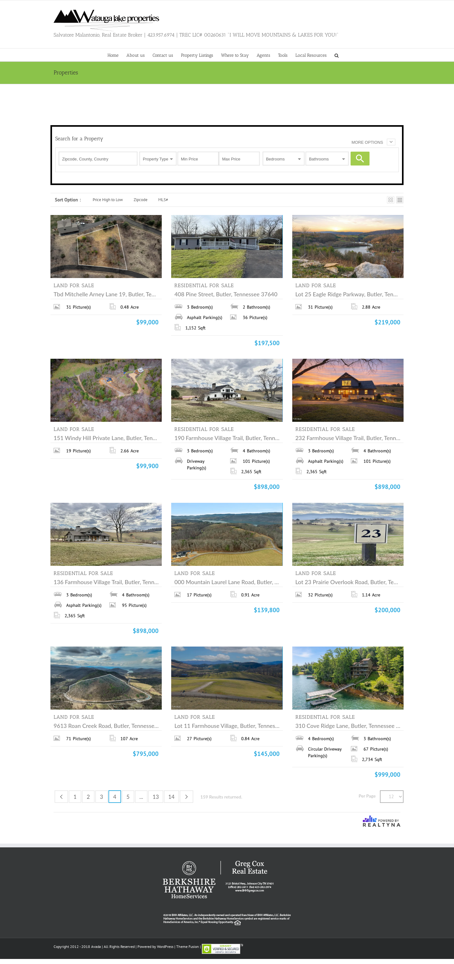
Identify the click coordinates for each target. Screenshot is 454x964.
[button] (337, 55)
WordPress (165, 946)
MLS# (163, 199)
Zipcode (141, 199)
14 (171, 796)
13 (156, 796)
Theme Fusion (187, 946)
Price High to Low (108, 199)
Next (186, 796)
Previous (61, 796)
